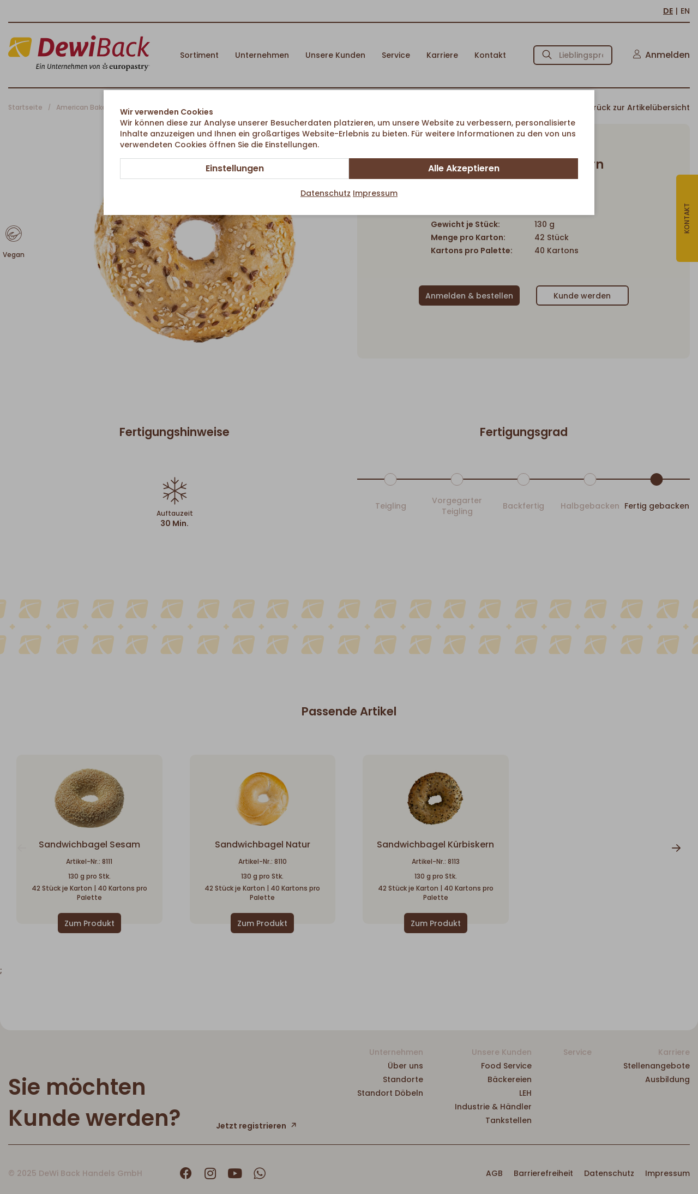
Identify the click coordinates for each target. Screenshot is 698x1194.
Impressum (375, 193)
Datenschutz (325, 193)
